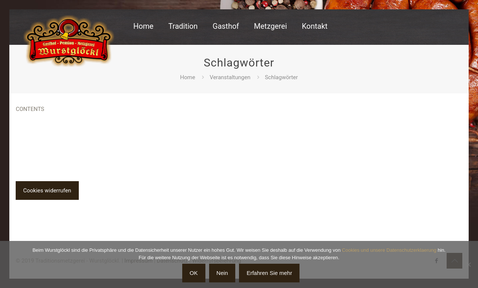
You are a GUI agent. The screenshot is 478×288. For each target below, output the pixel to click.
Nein (222, 273)
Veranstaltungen (229, 77)
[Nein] (468, 264)
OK (194, 273)
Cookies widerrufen (47, 190)
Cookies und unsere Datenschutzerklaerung (389, 250)
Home (187, 77)
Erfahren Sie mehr (269, 273)
